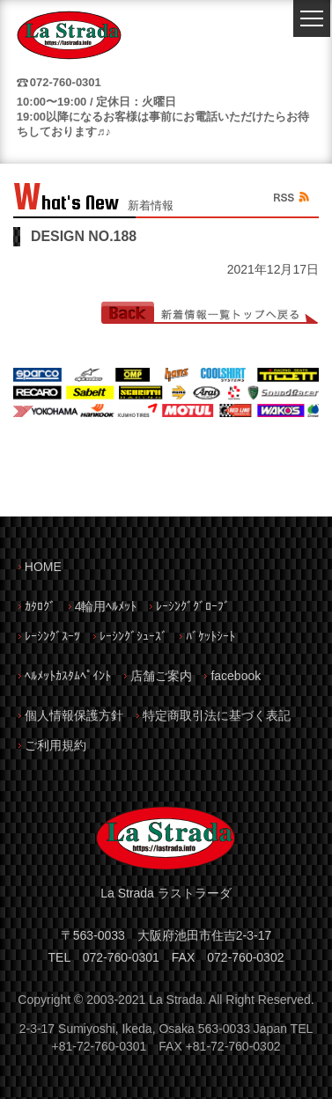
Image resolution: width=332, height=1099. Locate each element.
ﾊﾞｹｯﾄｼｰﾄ (210, 636)
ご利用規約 (55, 745)
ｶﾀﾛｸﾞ (40, 606)
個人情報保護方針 (74, 715)
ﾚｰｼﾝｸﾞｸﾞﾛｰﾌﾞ (193, 606)
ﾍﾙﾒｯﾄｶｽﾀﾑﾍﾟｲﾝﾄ (68, 676)
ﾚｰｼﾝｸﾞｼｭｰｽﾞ (133, 636)
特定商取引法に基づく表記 (217, 715)
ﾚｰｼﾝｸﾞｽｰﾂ (52, 636)
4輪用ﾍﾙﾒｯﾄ (106, 606)
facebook (235, 676)
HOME (43, 567)
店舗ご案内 (161, 676)
